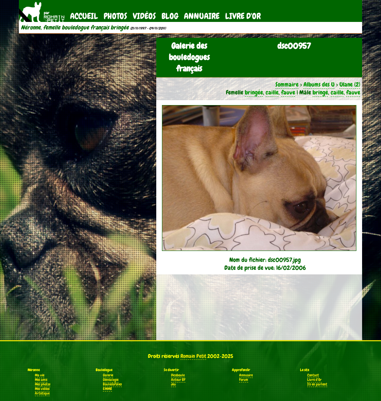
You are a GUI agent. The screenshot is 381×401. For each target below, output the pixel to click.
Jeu (173, 384)
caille (272, 92)
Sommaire (287, 84)
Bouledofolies (112, 384)
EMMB (107, 389)
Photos (115, 16)
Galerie (108, 375)
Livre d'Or (243, 16)
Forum (243, 380)
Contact (313, 375)
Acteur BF (178, 380)
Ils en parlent (317, 384)
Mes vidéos (42, 389)
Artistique (42, 393)
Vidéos (144, 16)
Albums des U (318, 84)
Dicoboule (178, 375)
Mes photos (42, 384)
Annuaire (201, 16)
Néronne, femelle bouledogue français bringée (75, 27)
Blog (170, 16)
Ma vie (39, 375)
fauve (288, 92)
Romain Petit (193, 356)
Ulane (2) (349, 84)
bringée (254, 92)
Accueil (84, 16)
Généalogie (110, 380)
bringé (320, 92)
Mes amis (41, 380)
